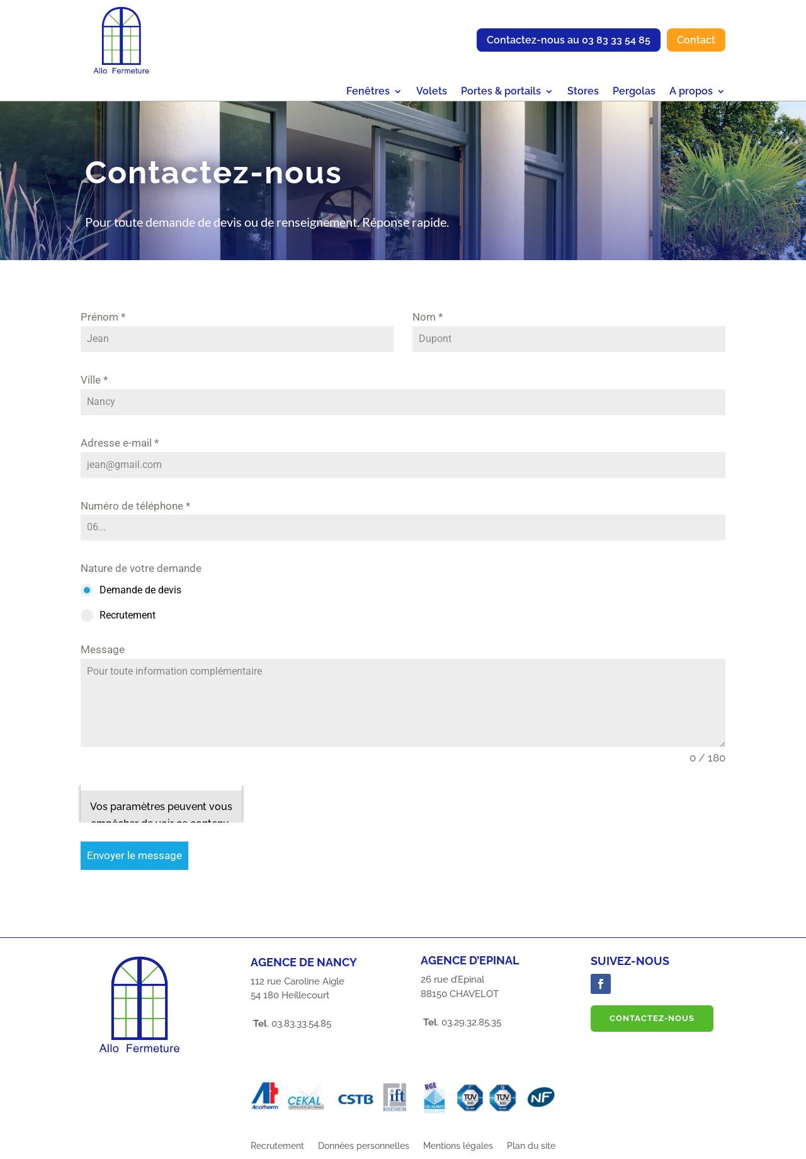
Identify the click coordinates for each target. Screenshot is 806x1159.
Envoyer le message (134, 855)
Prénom (103, 317)
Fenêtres (368, 92)
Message (103, 649)
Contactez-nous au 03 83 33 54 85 (568, 40)
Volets (431, 92)
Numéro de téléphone (135, 506)
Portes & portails (501, 92)
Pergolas (634, 92)
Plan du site (531, 1146)
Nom (427, 317)
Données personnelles (363, 1146)
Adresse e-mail (120, 443)
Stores (583, 92)
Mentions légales (458, 1146)
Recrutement (277, 1146)
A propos (691, 92)
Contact (696, 40)
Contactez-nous (652, 1018)
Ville (94, 380)
